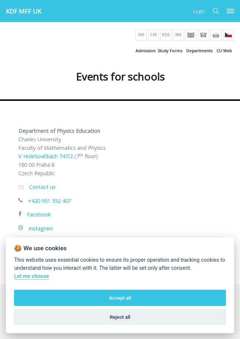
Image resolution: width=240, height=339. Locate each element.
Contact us (42, 186)
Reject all (120, 317)
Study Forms (170, 50)
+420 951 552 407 (49, 200)
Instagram (40, 228)
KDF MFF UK (23, 11)
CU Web (224, 50)
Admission (145, 50)
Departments (199, 50)
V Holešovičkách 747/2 (45, 156)
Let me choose (31, 276)
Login (199, 11)
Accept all (120, 298)
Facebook (39, 214)
